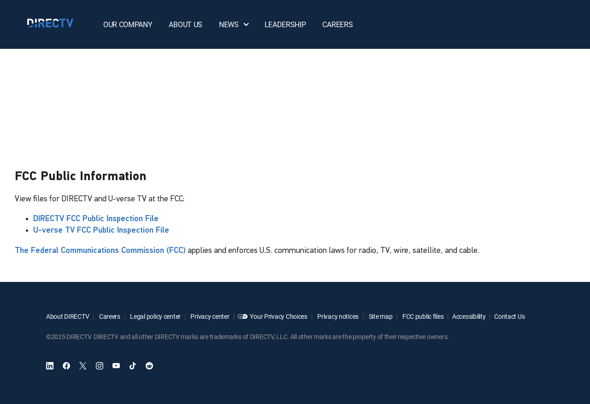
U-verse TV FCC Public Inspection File (101, 230)
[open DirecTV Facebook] (66, 365)
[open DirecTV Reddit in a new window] (149, 365)
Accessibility (468, 316)
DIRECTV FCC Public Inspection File (96, 219)
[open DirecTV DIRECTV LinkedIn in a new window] (49, 365)
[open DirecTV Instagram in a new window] (99, 365)
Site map (379, 316)
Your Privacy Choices (278, 316)
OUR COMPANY (127, 24)
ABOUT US (185, 24)
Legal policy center (155, 316)
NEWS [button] (234, 24)
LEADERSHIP (285, 24)
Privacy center (209, 316)
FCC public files (422, 316)
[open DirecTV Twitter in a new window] (83, 365)
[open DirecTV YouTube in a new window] (116, 365)
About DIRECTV (67, 316)
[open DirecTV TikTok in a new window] (132, 365)
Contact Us (509, 316)
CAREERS (337, 24)
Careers (109, 316)
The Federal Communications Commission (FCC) (100, 250)
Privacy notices (337, 316)
